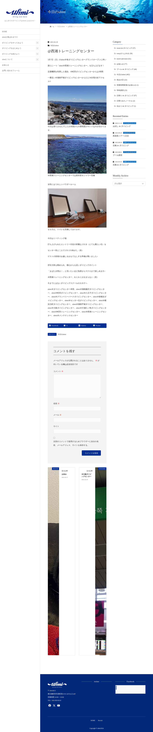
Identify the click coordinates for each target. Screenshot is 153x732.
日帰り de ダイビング (130, 142)
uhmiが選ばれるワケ (10, 37)
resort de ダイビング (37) (126, 48)
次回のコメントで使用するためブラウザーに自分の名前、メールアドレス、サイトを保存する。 (76, 443)
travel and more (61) (124, 59)
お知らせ (5, 65)
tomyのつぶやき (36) (125, 53)
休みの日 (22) (122, 80)
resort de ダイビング (129, 133)
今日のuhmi (54, 45)
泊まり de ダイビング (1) (126, 106)
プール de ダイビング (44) (127, 69)
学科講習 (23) (122, 90)
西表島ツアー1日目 (121, 136)
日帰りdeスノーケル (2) (126, 101)
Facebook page (131, 688)
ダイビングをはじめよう (11, 48)
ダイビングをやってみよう (12, 43)
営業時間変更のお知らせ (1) (128, 85)
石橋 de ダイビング (121, 146)
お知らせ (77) (122, 64)
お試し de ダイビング (122, 126)
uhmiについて (7, 59)
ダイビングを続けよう (11, 54)
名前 (56, 404)
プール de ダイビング (130, 123)
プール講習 (117, 155)
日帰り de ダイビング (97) (127, 96)
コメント (58, 371)
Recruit (100, 720)
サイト (56, 426)
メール (57, 415)
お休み (64, 474)
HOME (4, 32)
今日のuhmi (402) (123, 75)
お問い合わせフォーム (11, 71)
